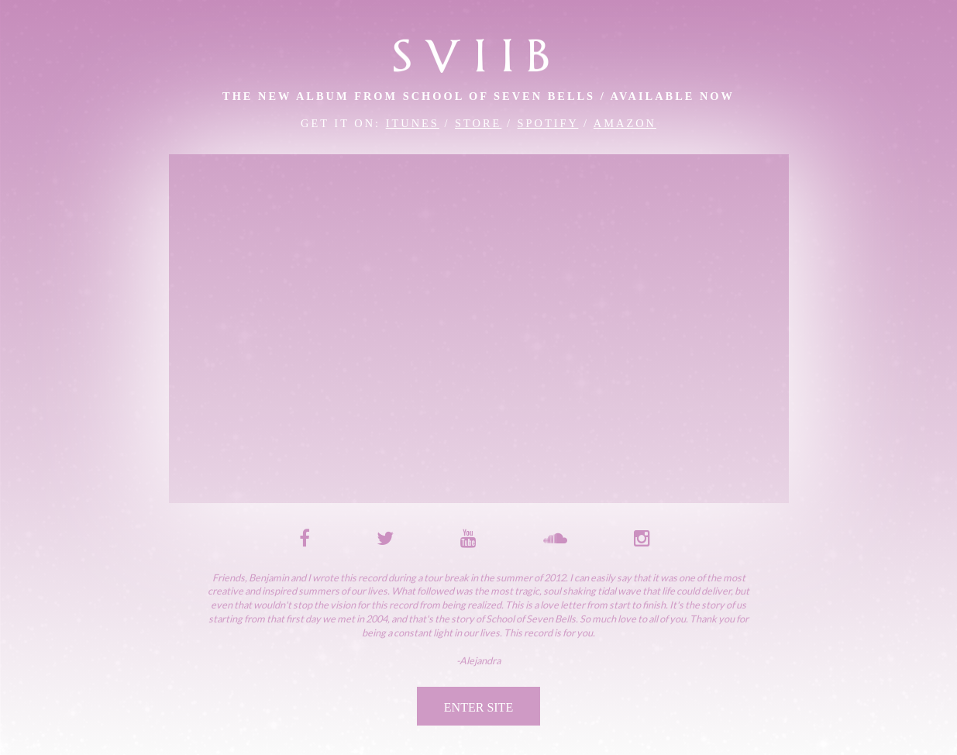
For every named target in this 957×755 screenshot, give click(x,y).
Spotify (548, 123)
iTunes (412, 123)
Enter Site (478, 707)
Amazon (625, 123)
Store (478, 123)
